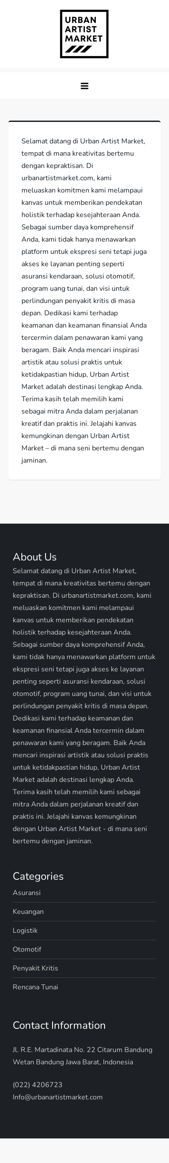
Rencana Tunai (35, 987)
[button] (84, 85)
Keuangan (28, 912)
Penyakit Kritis (35, 968)
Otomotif (27, 949)
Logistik (25, 930)
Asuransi (27, 893)
